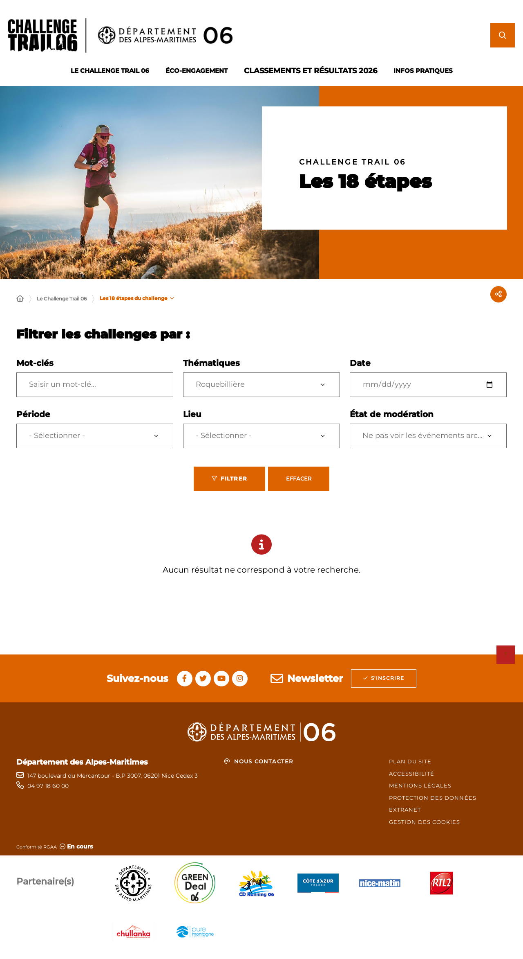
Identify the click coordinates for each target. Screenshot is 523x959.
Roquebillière (220, 384)
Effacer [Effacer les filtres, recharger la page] (298, 478)
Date (360, 363)
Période (33, 414)
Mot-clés (35, 363)
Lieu (192, 414)
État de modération (392, 414)
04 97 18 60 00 (48, 786)
